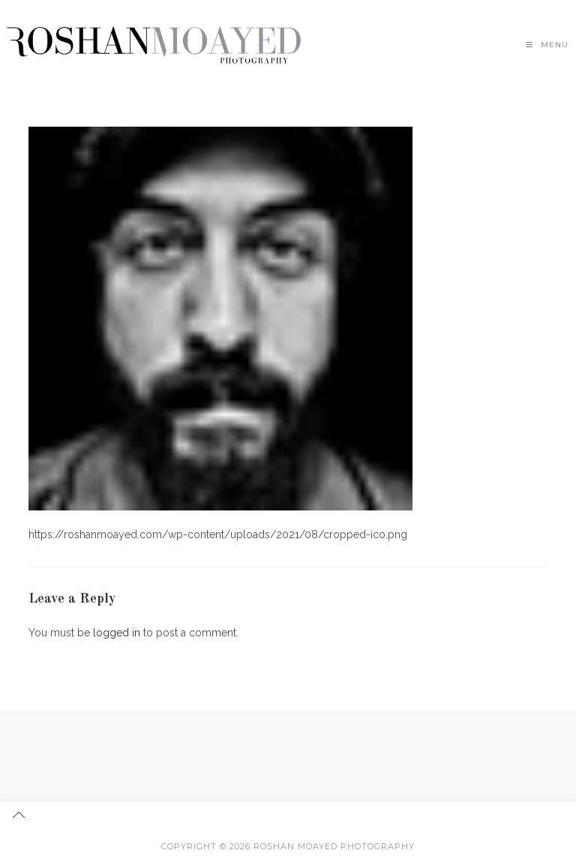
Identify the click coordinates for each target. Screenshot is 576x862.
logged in (116, 633)
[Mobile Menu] (547, 44)
